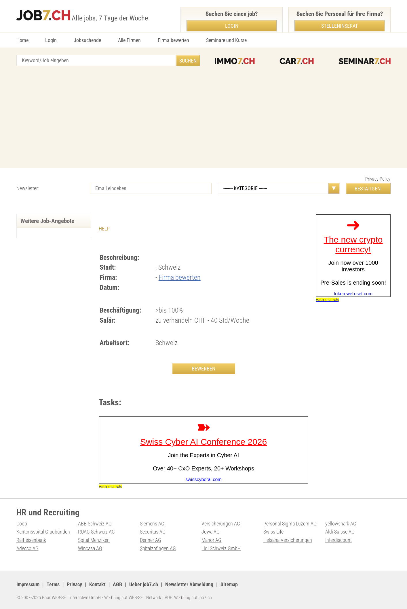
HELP (104, 229)
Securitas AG (153, 532)
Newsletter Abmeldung (189, 584)
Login (51, 40)
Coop (21, 524)
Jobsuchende (87, 40)
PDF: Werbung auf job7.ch (188, 597)
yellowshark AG (340, 524)
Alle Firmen (129, 40)
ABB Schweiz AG (95, 524)
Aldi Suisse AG (340, 532)
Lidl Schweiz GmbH (221, 548)
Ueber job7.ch (143, 584)
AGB (117, 584)
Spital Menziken (94, 540)
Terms (53, 584)
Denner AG (150, 540)
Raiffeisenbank (31, 540)
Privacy (74, 584)
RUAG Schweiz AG (96, 532)
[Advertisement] (203, 117)
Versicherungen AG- (221, 524)
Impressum (27, 584)
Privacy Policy (377, 179)
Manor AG (211, 540)
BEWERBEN (203, 369)
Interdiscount (338, 540)
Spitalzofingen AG (158, 548)
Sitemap (229, 584)
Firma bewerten (173, 40)
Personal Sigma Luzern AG (290, 524)
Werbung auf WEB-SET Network (132, 597)
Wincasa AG (90, 548)
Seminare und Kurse (226, 40)
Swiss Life (273, 532)
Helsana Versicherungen (287, 540)
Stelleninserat (339, 26)
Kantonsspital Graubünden (43, 532)
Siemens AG (152, 524)
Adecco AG (27, 548)
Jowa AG (210, 532)
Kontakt (97, 584)
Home (22, 40)
